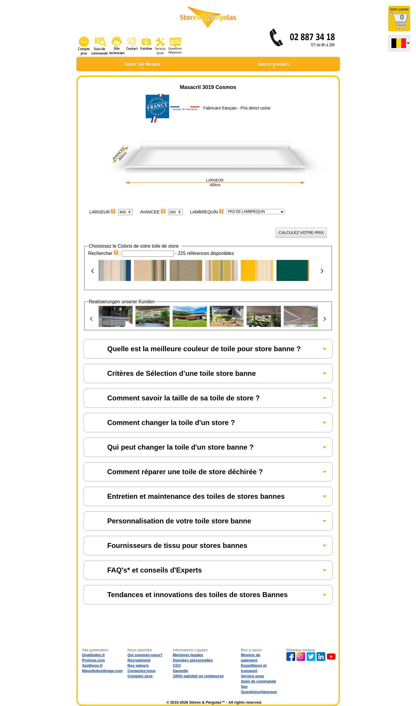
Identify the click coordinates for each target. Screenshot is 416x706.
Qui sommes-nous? (145, 655)
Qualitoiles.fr (93, 655)
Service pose (252, 676)
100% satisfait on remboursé (198, 676)
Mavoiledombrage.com (102, 671)
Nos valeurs (138, 665)
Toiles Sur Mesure (142, 66)
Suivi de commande (258, 681)
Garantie (180, 671)
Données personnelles (193, 660)
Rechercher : (105, 253)
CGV (177, 665)
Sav (244, 686)
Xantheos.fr (92, 665)
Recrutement (139, 660)
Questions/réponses (259, 692)
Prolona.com (93, 660)
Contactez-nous (142, 671)
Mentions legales (188, 655)
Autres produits (274, 66)
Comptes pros (140, 676)
